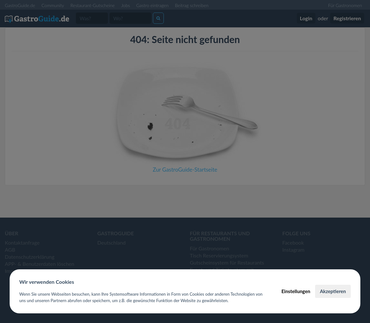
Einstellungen (295, 291)
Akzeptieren (333, 291)
